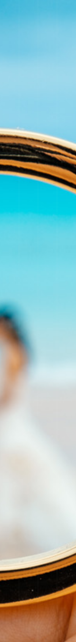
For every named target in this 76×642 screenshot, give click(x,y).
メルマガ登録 (60, 7)
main (58, 2)
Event (64, 2)
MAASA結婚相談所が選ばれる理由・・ (65, 640)
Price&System (50, 2)
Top (42, 2)
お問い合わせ (51, 7)
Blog (43, 7)
